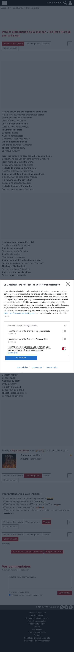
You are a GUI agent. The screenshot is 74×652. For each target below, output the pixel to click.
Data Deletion (22, 367)
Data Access (37, 367)
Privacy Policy (51, 367)
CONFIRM (21, 358)
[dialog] (37, 326)
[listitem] (37, 325)
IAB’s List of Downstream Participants (19, 313)
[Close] (68, 284)
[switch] (64, 331)
